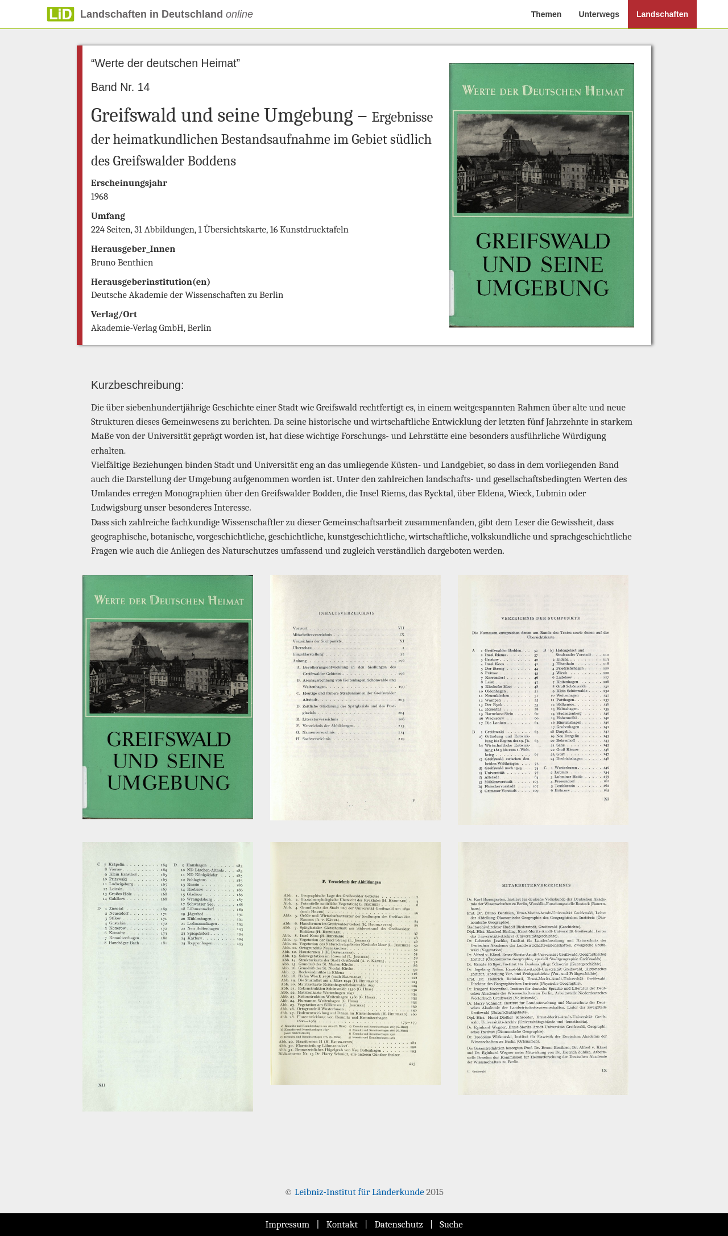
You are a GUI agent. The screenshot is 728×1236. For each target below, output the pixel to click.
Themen (546, 14)
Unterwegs (598, 14)
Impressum (287, 1224)
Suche (451, 1224)
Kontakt (342, 1224)
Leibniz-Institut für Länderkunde (359, 1192)
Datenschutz (398, 1224)
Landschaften (662, 14)
